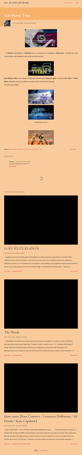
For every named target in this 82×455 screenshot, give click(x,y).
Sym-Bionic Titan (37, 149)
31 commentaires (17, 355)
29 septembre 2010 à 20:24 (23, 161)
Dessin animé (13, 149)
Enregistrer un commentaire (21, 444)
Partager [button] (73, 149)
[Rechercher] (68, 3)
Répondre (12, 166)
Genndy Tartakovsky (24, 149)
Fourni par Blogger (41, 450)
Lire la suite (74, 271)
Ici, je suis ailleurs (16, 2)
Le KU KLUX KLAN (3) (21, 248)
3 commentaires (17, 271)
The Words (11, 332)
